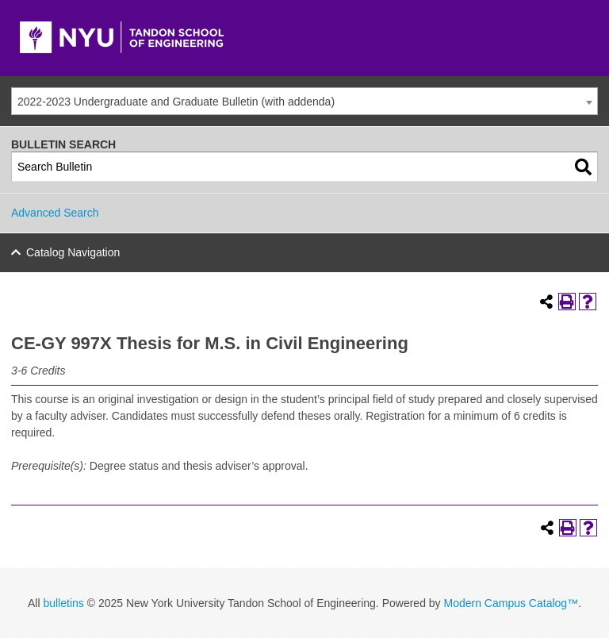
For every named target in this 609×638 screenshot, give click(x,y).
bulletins (63, 603)
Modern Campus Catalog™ (510, 603)
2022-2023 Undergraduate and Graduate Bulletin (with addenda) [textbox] (176, 101)
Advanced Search (55, 212)
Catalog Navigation (73, 252)
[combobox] (304, 101)
